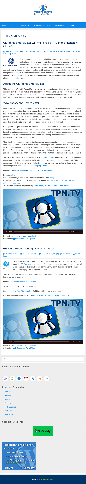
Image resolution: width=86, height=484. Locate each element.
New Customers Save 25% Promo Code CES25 (52, 296)
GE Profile (18, 75)
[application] (43, 211)
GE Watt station (26, 264)
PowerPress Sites (47, 479)
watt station (67, 254)
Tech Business (10, 407)
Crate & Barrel (48, 158)
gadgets (68, 51)
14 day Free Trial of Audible (21, 291)
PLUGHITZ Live (17, 54)
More (33, 239)
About (71, 25)
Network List (24, 25)
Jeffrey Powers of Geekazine (24, 282)
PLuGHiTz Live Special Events (39, 170)
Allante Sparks (19, 170)
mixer (5, 54)
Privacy (51, 178)
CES (42, 254)
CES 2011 (26, 254)
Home (4, 25)
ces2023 (49, 51)
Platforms (8, 403)
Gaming (7, 395)
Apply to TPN (59, 25)
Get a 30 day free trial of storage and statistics (52, 186)
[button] (43, 211)
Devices (7, 392)
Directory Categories (42, 25)
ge (73, 51)
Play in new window (18, 236)
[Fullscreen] (80, 232)
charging (56, 254)
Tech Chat (8, 411)
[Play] (6, 232)
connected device (59, 51)
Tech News (8, 414)
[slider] (41, 231)
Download (32, 236)
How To (7, 399)
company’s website (41, 166)
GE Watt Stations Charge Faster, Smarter (28, 248)
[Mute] (76, 232)
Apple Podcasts (18, 239)
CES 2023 (26, 51)
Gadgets (33, 51)
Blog (13, 25)
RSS (28, 239)
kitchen (77, 51)
